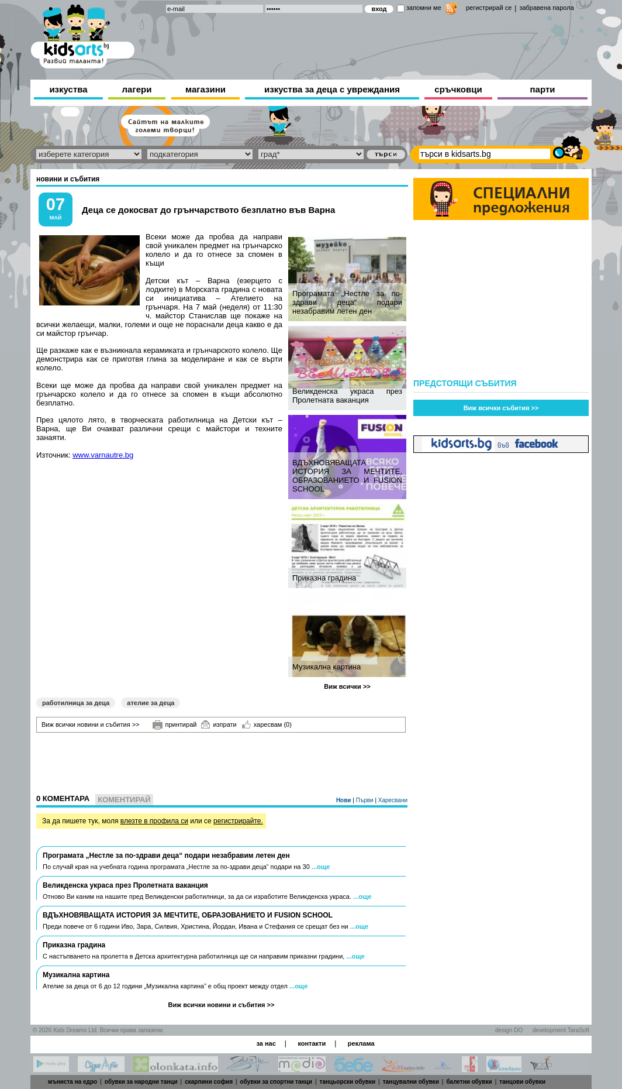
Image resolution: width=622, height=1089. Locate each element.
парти (542, 89)
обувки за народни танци (141, 1081)
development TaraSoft (561, 1030)
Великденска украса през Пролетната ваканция (347, 395)
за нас (265, 1043)
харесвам (267, 724)
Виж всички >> (347, 686)
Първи (365, 800)
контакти (312, 1043)
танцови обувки (522, 1081)
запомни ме (423, 7)
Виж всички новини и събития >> (91, 724)
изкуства (68, 89)
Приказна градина (324, 577)
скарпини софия (209, 1081)
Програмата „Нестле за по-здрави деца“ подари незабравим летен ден (347, 302)
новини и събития (67, 179)
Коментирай (124, 799)
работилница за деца (75, 702)
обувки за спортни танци (276, 1081)
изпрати (218, 724)
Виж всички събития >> (501, 407)
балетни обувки (469, 1081)
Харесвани (392, 800)
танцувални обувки (411, 1081)
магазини (205, 89)
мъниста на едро (72, 1081)
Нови (344, 800)
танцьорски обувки (348, 1081)
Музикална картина (326, 666)
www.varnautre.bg (102, 455)
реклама (361, 1043)
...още (321, 866)
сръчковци (458, 89)
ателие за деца (150, 702)
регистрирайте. (238, 821)
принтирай (175, 725)
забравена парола (546, 7)
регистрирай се (489, 7)
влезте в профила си (154, 821)
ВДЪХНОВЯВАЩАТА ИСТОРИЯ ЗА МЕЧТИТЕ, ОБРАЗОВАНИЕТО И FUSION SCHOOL (347, 475)
